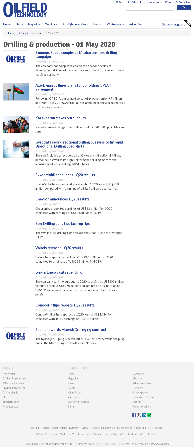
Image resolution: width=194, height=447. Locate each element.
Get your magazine (176, 23)
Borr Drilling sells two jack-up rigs (62, 223)
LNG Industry (155, 427)
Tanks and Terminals (71, 434)
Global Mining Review (103, 427)
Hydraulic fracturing (14, 387)
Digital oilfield (10, 392)
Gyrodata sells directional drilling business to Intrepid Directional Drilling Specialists (79, 144)
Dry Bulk (35, 427)
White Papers (75, 392)
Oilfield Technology (47, 434)
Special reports (11, 401)
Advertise (135, 24)
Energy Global (50, 427)
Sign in (169, 2)
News (71, 383)
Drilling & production (14, 378)
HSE (5, 397)
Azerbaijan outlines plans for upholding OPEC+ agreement (73, 87)
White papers (115, 24)
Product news (10, 406)
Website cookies (141, 406)
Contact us (183, 2)
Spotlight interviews (75, 24)
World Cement (94, 434)
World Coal (111, 434)
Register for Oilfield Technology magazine (139, 2)
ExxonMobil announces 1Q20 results (65, 175)
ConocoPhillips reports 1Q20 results (65, 305)
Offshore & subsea (13, 383)
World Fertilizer (129, 434)
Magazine (34, 24)
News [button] (19, 24)
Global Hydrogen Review (74, 427)
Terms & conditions (143, 397)
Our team (137, 387)
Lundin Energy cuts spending (58, 272)
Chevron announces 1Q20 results (62, 199)
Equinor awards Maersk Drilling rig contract (70, 329)
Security (136, 401)
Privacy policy (140, 392)
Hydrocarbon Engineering (131, 427)
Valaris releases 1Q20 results (59, 248)
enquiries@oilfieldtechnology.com (151, 443)
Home (7, 24)
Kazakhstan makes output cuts (60, 118)
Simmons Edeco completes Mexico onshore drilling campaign (76, 54)
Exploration (9, 373)
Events (97, 24)
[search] (150, 8)
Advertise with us (142, 383)
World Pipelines (149, 434)
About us (137, 378)
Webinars (51, 24)
